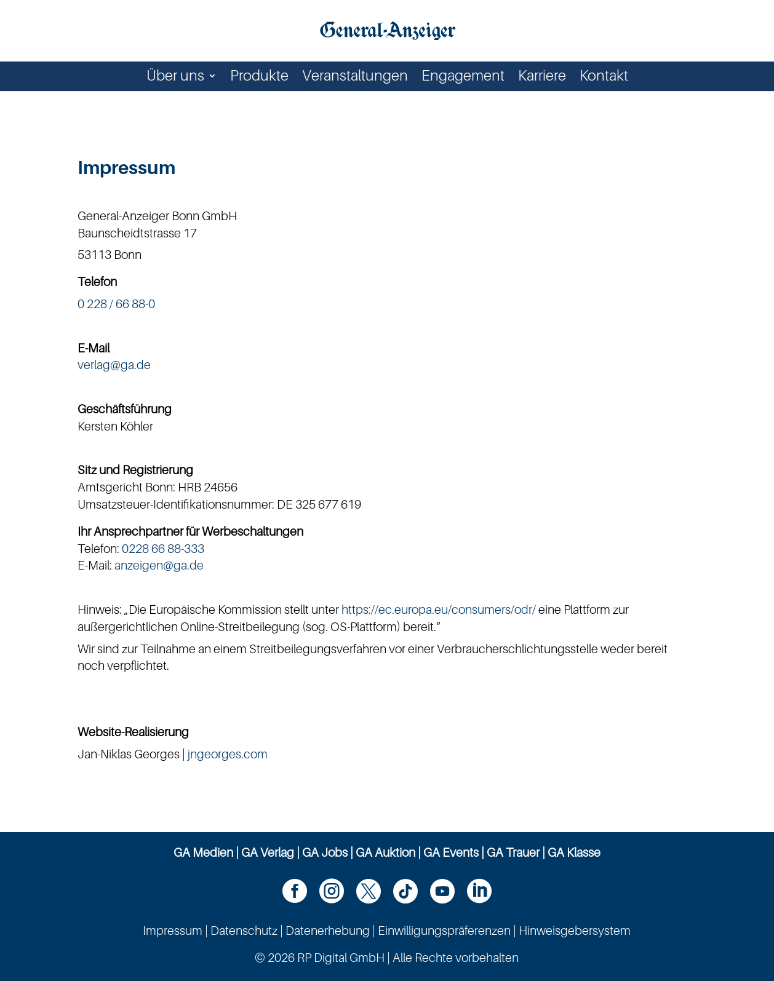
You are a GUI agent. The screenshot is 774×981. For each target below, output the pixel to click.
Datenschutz (243, 930)
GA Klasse (574, 852)
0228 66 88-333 (163, 548)
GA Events (451, 852)
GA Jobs (325, 852)
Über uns (175, 77)
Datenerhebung (327, 930)
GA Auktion (385, 852)
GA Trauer (513, 852)
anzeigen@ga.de (159, 565)
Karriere (542, 77)
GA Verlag (267, 852)
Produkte (259, 77)
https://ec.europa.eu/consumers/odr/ (438, 609)
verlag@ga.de (114, 364)
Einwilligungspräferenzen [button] (444, 930)
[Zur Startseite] (388, 29)
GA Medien (203, 852)
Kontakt (604, 77)
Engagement (463, 77)
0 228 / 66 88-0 (116, 303)
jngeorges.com (228, 754)
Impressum (172, 930)
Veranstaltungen (355, 77)
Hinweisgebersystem (575, 930)
